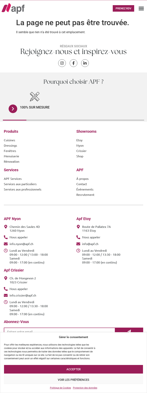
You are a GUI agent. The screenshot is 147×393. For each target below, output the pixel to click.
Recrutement (85, 194)
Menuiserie (11, 156)
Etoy (79, 140)
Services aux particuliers (20, 184)
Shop (79, 156)
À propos (82, 178)
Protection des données (85, 388)
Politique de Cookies (60, 388)
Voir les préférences (73, 380)
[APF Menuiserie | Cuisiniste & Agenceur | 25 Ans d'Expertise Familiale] (13, 8)
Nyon (80, 145)
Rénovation (11, 161)
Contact (81, 184)
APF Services (13, 178)
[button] (141, 8)
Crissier (81, 151)
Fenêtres (10, 151)
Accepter (73, 369)
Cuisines (9, 140)
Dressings (10, 145)
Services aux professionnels (22, 189)
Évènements (84, 189)
